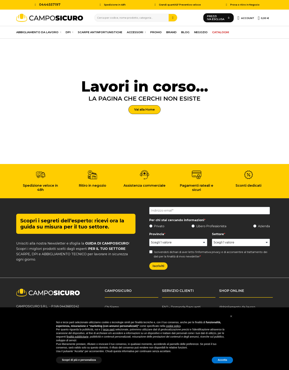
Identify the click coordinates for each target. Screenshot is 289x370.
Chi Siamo (112, 306)
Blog (185, 31)
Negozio (201, 31)
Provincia (156, 233)
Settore (218, 233)
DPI (69, 31)
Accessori (136, 31)
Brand (171, 31)
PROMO (156, 31)
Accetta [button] (222, 359)
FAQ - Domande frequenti (181, 306)
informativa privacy (208, 251)
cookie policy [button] (173, 325)
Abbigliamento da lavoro (38, 31)
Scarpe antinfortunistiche (100, 31)
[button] (144, 109)
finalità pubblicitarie (77, 336)
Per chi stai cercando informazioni (176, 219)
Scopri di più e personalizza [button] (79, 359)
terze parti (108, 329)
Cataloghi (220, 31)
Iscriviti (158, 265)
